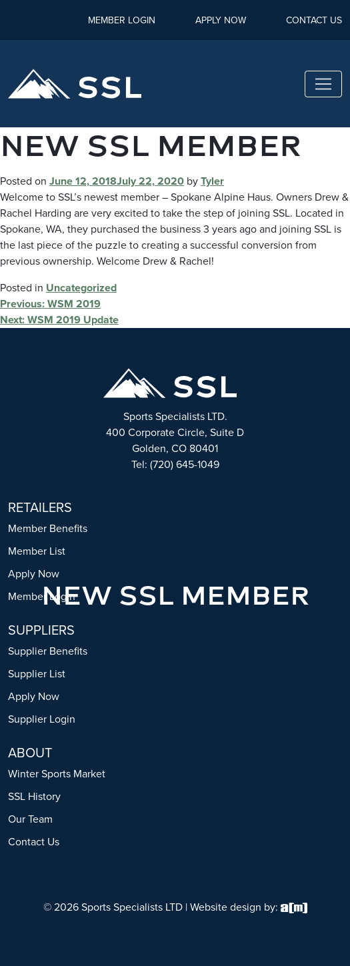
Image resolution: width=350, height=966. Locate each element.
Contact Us (314, 20)
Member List (36, 551)
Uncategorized (81, 287)
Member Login (121, 20)
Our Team (30, 819)
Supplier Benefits (47, 651)
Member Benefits (47, 528)
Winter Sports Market (56, 773)
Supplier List (36, 673)
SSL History (34, 796)
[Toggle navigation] (323, 84)
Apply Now (220, 20)
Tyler (212, 181)
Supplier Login (41, 719)
